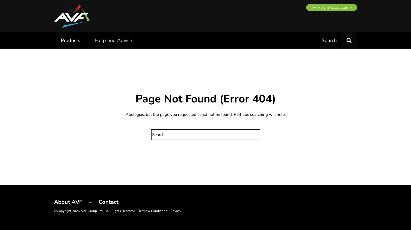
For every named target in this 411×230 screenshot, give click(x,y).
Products (70, 40)
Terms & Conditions (152, 211)
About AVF (68, 202)
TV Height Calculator (329, 7)
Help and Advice (113, 40)
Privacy (175, 211)
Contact (109, 202)
